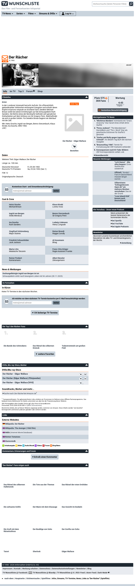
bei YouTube (117, 224)
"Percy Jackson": (111, 131)
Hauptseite (20, 578)
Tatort (6, 551)
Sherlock (36, 551)
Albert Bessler (58, 258)
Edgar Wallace (68, 551)
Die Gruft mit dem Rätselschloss (11, 530)
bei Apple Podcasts (120, 226)
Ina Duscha (14, 222)
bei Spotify (116, 221)
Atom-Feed (91, 573)
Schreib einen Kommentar (45, 457)
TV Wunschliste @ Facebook (15, 573)
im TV (12, 91)
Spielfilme (45, 578)
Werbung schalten (30, 569)
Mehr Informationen (34, 405)
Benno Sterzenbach (60, 213)
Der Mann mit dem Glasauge (45, 507)
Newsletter (81, 569)
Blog (89, 569)
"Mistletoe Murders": (114, 123)
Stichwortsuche (33, 578)
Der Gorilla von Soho (70, 529)
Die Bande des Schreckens (15, 346)
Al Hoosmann (58, 240)
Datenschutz (44, 569)
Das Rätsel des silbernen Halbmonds (14, 486)
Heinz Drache (15, 204)
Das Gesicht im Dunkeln (72, 507)
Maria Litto (14, 249)
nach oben (7, 578)
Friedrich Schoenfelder (19, 240)
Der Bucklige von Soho (42, 529)
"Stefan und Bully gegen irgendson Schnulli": (113, 139)
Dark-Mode (104, 573)
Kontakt (17, 569)
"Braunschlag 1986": (113, 146)
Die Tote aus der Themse (43, 485)
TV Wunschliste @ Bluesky (44, 573)
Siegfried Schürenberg (19, 231)
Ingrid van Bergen (16, 213)
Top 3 (21, 91)
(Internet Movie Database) (18, 432)
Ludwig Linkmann (60, 222)
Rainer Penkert (15, 258)
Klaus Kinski (57, 204)
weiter (56, 191)
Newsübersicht (101, 155)
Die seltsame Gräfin (12, 507)
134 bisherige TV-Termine (45, 312)
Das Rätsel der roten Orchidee (75, 485)
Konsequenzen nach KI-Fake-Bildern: (112, 151)
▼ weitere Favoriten (45, 354)
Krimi (4, 102)
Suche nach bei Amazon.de (20, 393)
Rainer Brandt (58, 231)
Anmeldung (126, 243)
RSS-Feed (80, 573)
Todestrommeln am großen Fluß (73, 347)
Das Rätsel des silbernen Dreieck (43, 347)
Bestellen (74, 151)
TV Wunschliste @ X (65, 573)
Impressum (7, 569)
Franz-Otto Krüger (60, 249)
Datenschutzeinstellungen (63, 569)
